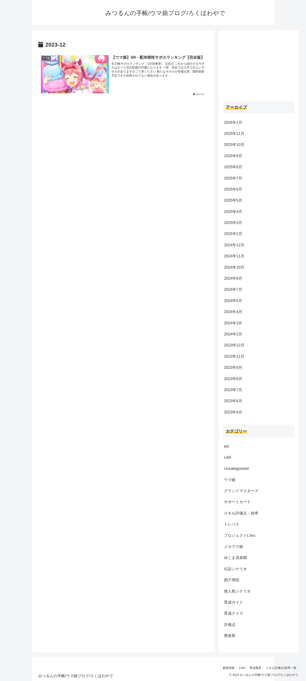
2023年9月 (233, 367)
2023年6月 (233, 401)
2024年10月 (234, 267)
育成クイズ (233, 613)
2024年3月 (233, 323)
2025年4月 (233, 211)
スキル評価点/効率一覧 (281, 668)
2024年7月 (233, 289)
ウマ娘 (229, 480)
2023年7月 (233, 390)
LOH (242, 668)
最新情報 (228, 668)
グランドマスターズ (241, 491)
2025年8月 (233, 167)
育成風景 (255, 668)
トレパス (231, 524)
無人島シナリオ (237, 591)
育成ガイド (233, 602)
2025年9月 (233, 156)
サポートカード (237, 502)
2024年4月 (233, 312)
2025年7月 (233, 178)
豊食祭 (229, 636)
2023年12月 (234, 345)
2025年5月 (233, 200)
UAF (228, 457)
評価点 (229, 625)
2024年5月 (233, 301)
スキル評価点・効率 (241, 513)
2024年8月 (233, 278)
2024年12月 (234, 245)
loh (226, 446)
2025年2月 (233, 234)
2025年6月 (233, 189)
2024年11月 (234, 256)
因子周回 (231, 580)
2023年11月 (234, 356)
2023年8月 (233, 379)
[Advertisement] (123, 135)
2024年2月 (233, 334)
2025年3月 (233, 223)
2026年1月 (233, 122)
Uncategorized (236, 468)
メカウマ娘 (233, 546)
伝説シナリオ (235, 569)
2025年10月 (234, 144)
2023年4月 (233, 412)
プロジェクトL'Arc (239, 535)
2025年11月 (234, 133)
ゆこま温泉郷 (235, 558)
